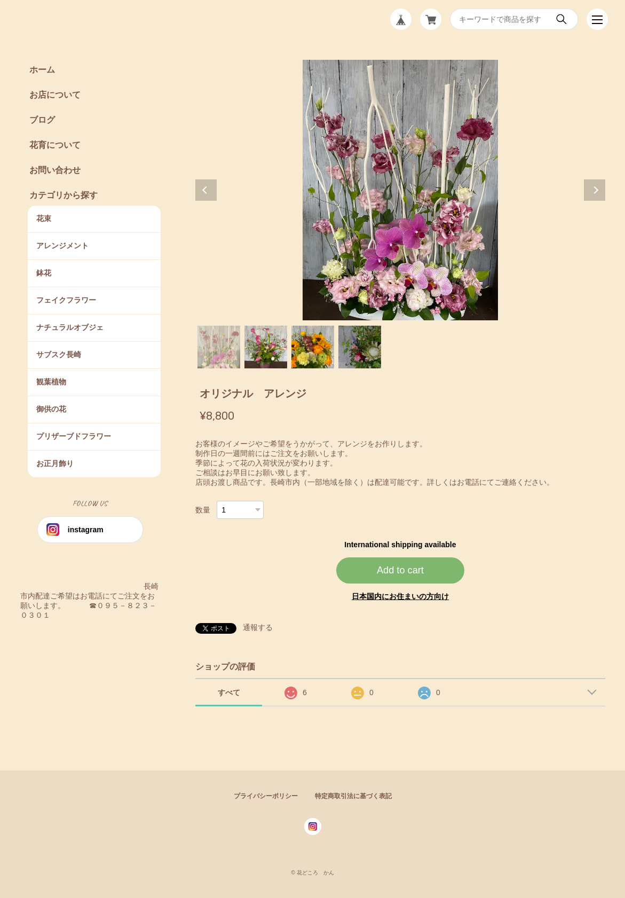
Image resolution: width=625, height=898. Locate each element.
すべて (229, 692)
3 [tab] (312, 347)
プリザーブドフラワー (73, 436)
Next (594, 190)
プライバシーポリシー (266, 796)
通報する (258, 627)
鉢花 (43, 273)
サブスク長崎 (58, 354)
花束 (43, 218)
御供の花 (51, 409)
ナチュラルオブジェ (70, 327)
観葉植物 (51, 381)
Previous (206, 190)
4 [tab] (359, 347)
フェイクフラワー (66, 300)
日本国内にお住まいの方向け (400, 596)
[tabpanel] (400, 190)
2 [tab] (265, 347)
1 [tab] (218, 347)
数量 (202, 510)
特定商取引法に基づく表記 (353, 796)
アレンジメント (62, 245)
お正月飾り (55, 463)
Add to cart (400, 570)
